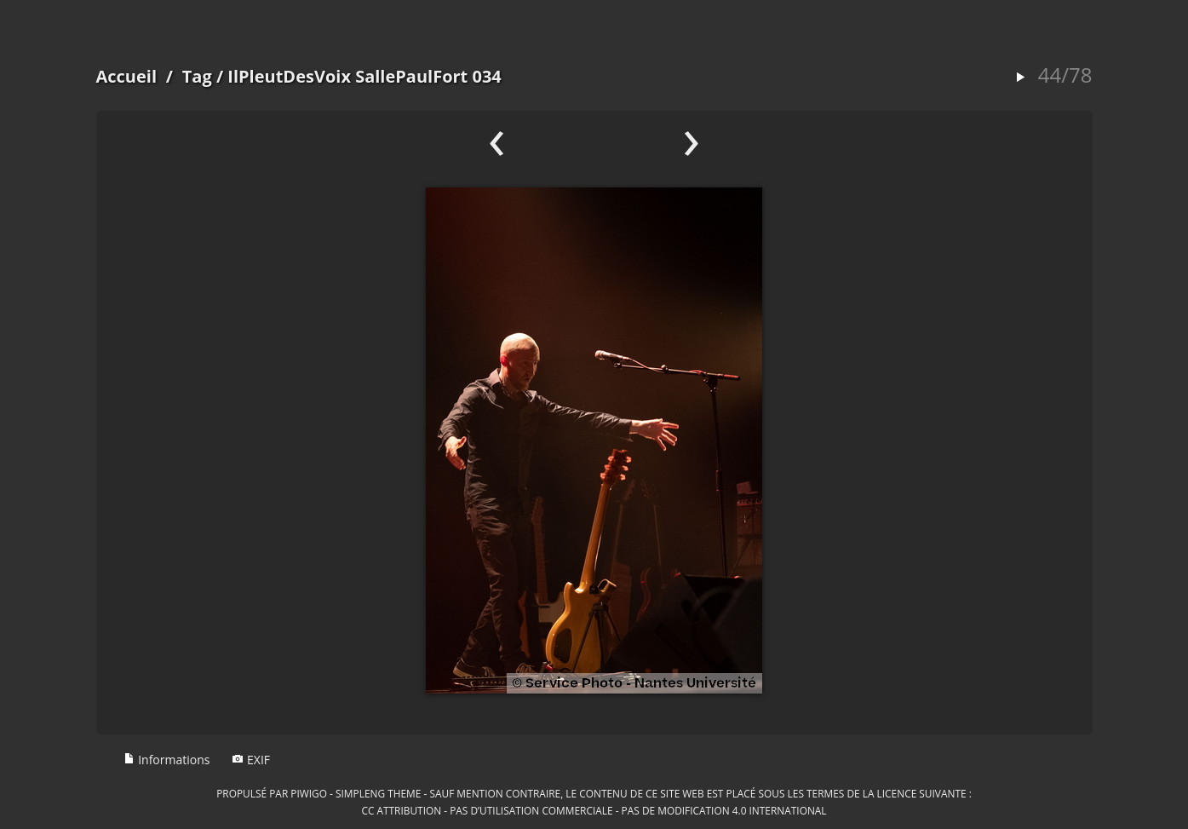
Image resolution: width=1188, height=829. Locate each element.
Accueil (127, 76)
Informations (166, 759)
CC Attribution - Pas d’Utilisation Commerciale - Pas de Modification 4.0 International (593, 810)
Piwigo (308, 793)
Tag (197, 76)
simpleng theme (378, 793)
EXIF (251, 759)
